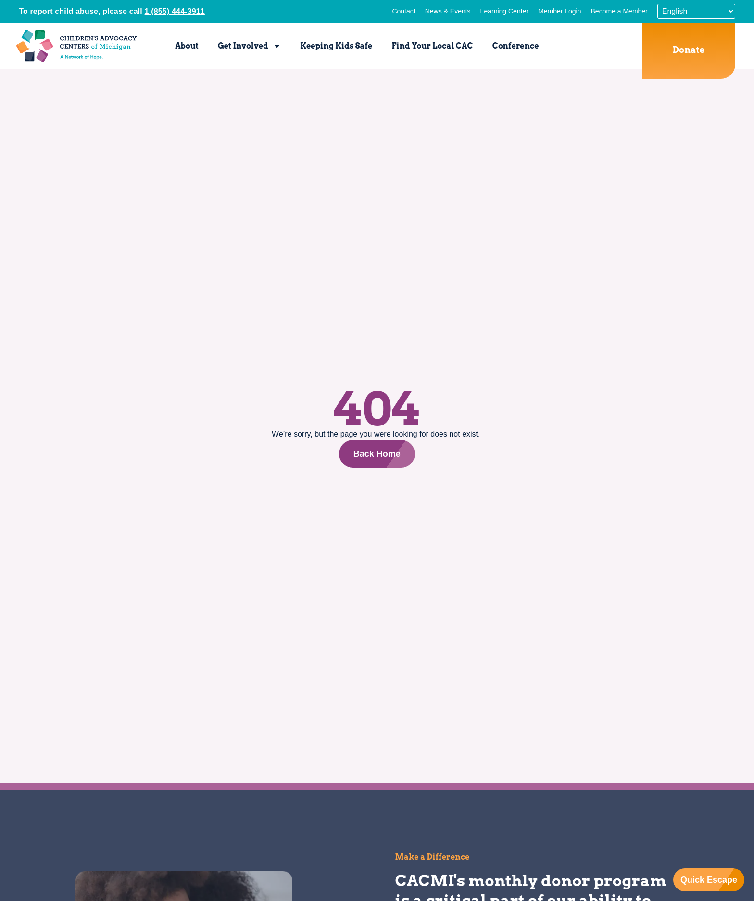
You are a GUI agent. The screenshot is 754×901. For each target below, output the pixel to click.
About (187, 45)
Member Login (559, 11)
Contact (403, 11)
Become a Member (619, 11)
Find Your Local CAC (432, 45)
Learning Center (504, 11)
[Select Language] (696, 11)
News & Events (448, 11)
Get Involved (249, 46)
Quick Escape (708, 880)
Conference (515, 45)
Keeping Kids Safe (336, 45)
